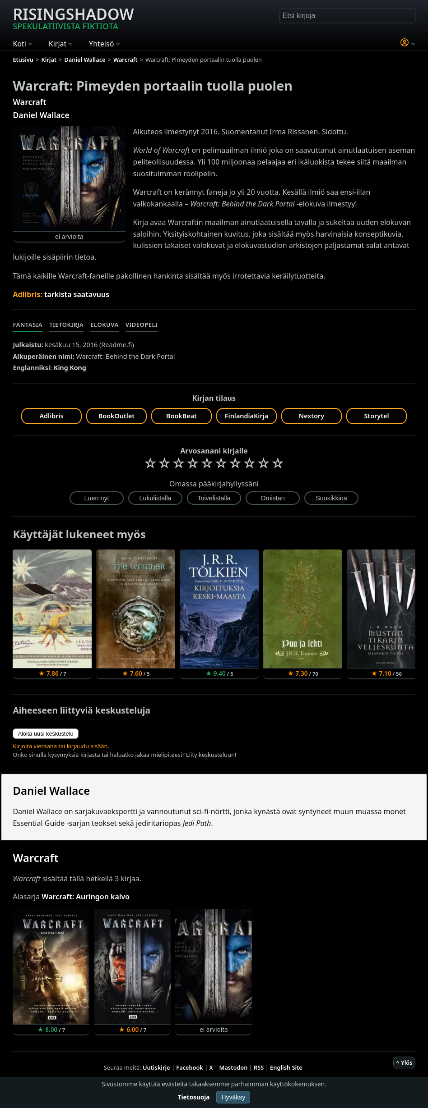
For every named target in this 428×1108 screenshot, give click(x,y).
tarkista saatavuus (76, 294)
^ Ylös (404, 1062)
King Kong (70, 367)
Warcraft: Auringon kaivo (86, 897)
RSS (259, 1067)
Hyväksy (233, 1097)
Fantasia (27, 324)
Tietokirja (66, 324)
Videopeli (142, 324)
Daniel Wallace (41, 115)
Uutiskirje (156, 1067)
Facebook (189, 1067)
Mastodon (233, 1067)
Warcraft (29, 101)
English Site (286, 1067)
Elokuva (104, 324)
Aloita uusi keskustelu (45, 733)
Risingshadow (73, 18)
